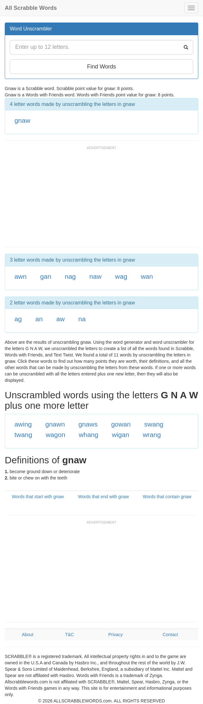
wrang (152, 434)
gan (45, 276)
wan (147, 276)
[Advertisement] (79, 199)
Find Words (101, 66)
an (39, 319)
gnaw (22, 120)
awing (23, 424)
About (28, 634)
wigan (120, 434)
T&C (69, 634)
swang (153, 424)
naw (95, 276)
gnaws (88, 424)
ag (18, 319)
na (82, 319)
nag (70, 276)
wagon (55, 434)
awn (21, 276)
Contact (170, 634)
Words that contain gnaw (167, 496)
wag (121, 276)
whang (88, 434)
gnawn (55, 424)
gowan (121, 424)
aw (60, 319)
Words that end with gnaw (103, 496)
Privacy (115, 634)
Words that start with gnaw (38, 496)
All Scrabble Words (31, 8)
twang (23, 434)
